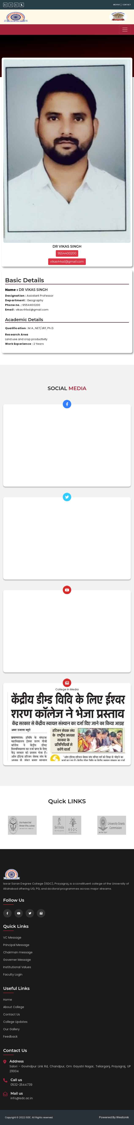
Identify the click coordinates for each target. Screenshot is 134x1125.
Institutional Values (17, 967)
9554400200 (67, 253)
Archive (116, 5)
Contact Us (11, 1014)
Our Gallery (11, 1029)
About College (13, 1007)
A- (16, 5)
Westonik (122, 1117)
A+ (5, 5)
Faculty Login (12, 974)
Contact (127, 5)
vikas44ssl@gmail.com (67, 261)
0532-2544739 (21, 1085)
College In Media (67, 689)
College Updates (15, 1022)
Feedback (10, 1036)
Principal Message (16, 945)
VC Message (12, 937)
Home (7, 999)
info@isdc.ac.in (22, 1098)
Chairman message (18, 952)
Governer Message (17, 960)
